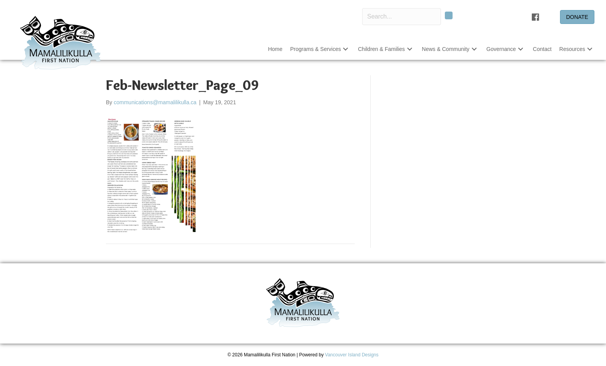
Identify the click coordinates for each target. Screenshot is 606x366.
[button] (449, 15)
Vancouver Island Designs (352, 355)
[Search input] (401, 16)
